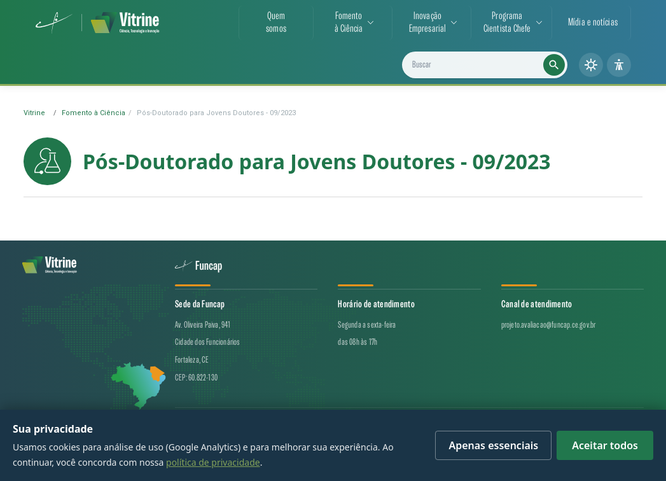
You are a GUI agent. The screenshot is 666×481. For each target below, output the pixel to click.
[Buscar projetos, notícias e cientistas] (489, 65)
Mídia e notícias (593, 22)
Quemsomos (276, 22)
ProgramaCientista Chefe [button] (507, 22)
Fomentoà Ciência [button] (349, 22)
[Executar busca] (554, 65)
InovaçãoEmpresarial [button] (427, 22)
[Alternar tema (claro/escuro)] (591, 65)
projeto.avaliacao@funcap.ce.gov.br (548, 325)
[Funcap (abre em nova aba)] (54, 23)
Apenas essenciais (493, 445)
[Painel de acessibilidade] (619, 65)
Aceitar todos (605, 445)
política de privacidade (213, 462)
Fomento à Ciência (93, 113)
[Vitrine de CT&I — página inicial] (125, 23)
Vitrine (34, 113)
